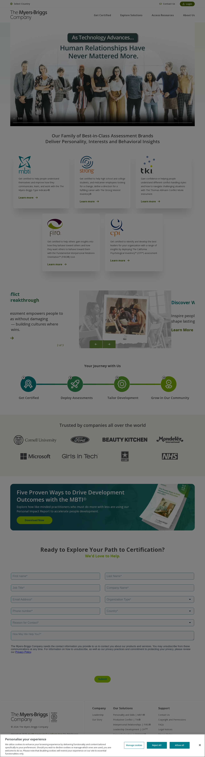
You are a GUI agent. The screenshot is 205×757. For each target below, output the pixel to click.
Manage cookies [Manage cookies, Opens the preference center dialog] (134, 745)
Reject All (156, 745)
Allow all (179, 745)
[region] (102, 745)
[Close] (199, 745)
